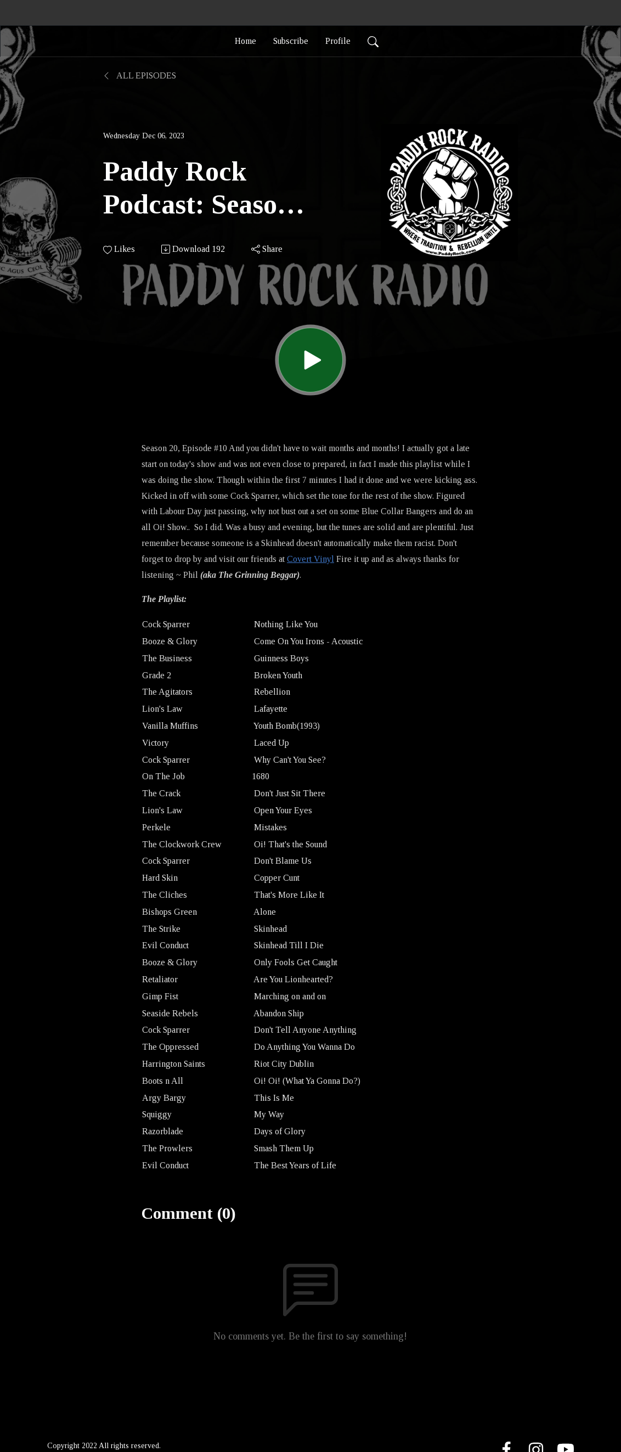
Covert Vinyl (310, 559)
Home (245, 41)
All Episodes (139, 75)
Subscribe (290, 41)
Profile (338, 41)
